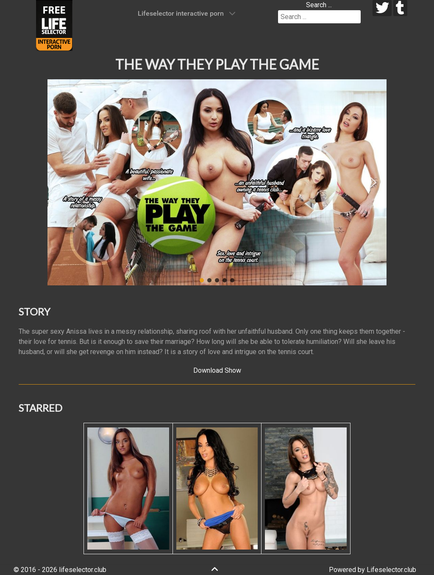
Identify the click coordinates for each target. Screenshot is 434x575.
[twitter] (382, 8)
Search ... (319, 5)
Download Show (217, 370)
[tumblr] (400, 8)
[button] (60, 182)
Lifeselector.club (391, 570)
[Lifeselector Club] (54, 25)
